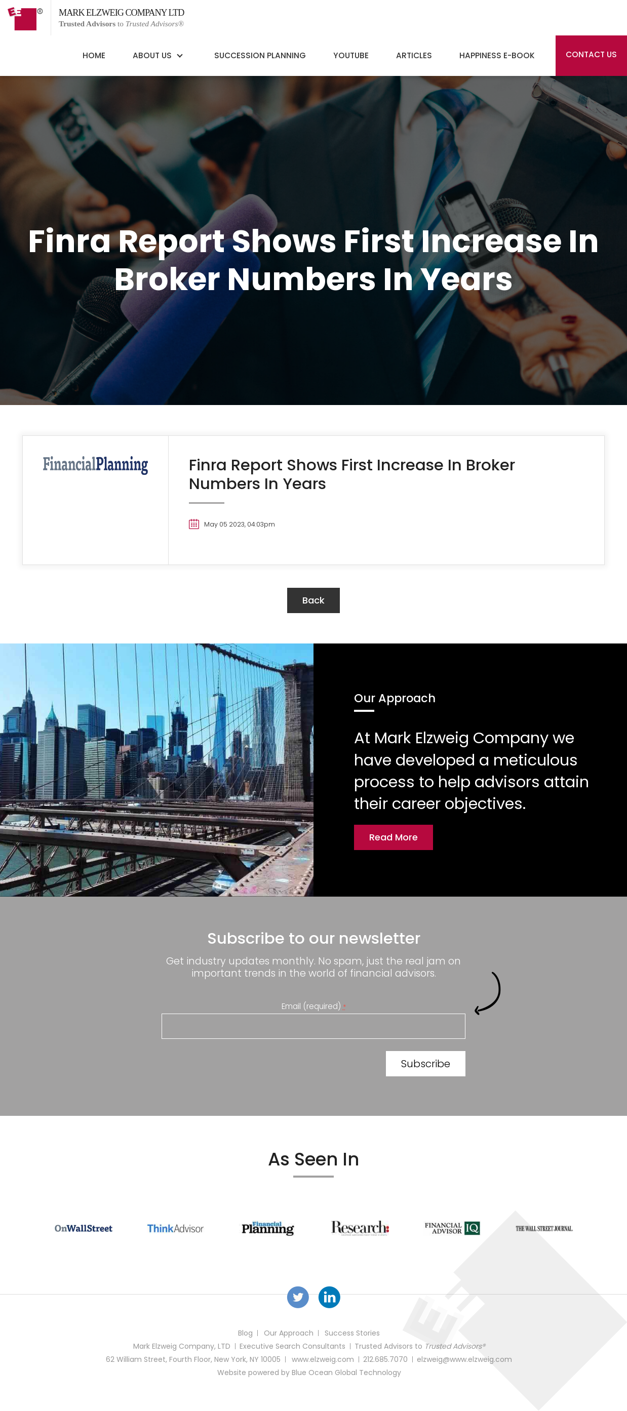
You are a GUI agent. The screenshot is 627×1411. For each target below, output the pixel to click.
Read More (393, 837)
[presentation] (239, 1065)
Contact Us (591, 54)
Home (94, 55)
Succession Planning (260, 55)
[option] (83, 1228)
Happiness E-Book (497, 55)
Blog (245, 1333)
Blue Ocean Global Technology (346, 1372)
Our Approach (289, 1333)
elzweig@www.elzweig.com (464, 1359)
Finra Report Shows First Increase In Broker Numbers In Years (352, 474)
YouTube (351, 55)
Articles (414, 55)
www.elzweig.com (323, 1359)
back (313, 600)
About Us (152, 55)
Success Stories (352, 1333)
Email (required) (314, 1006)
